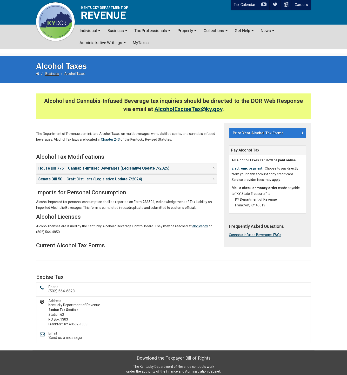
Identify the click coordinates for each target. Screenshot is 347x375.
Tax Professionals (152, 30)
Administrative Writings (103, 42)
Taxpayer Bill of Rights (188, 353)
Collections (215, 30)
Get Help (244, 30)
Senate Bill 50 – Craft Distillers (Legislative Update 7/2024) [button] (90, 174)
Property (187, 30)
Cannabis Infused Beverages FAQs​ (255, 230)
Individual (90, 30)
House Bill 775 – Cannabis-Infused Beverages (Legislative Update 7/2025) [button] (103, 163)
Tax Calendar (244, 4)
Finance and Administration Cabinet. (193, 366)
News (267, 30)
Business (117, 30)
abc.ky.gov (200, 221)
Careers (301, 4)
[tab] (126, 163)
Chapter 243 (110, 135)
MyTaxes (141, 42)
